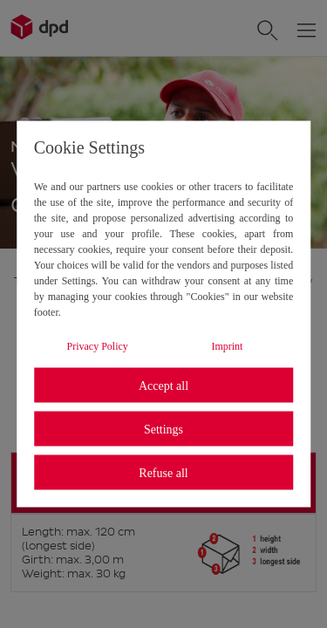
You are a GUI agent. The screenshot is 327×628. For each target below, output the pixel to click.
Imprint (226, 346)
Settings (163, 428)
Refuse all (163, 472)
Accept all (163, 385)
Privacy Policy (97, 346)
